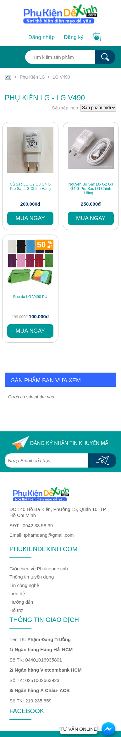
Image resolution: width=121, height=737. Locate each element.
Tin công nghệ (24, 585)
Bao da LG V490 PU (30, 297)
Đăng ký (73, 37)
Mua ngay (30, 218)
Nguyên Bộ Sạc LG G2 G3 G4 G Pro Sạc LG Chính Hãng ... (91, 189)
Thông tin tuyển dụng (31, 576)
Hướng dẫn (21, 602)
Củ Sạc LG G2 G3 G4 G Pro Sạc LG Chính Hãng (30, 186)
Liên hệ (17, 593)
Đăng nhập (41, 37)
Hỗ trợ (16, 610)
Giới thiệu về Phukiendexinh (38, 568)
